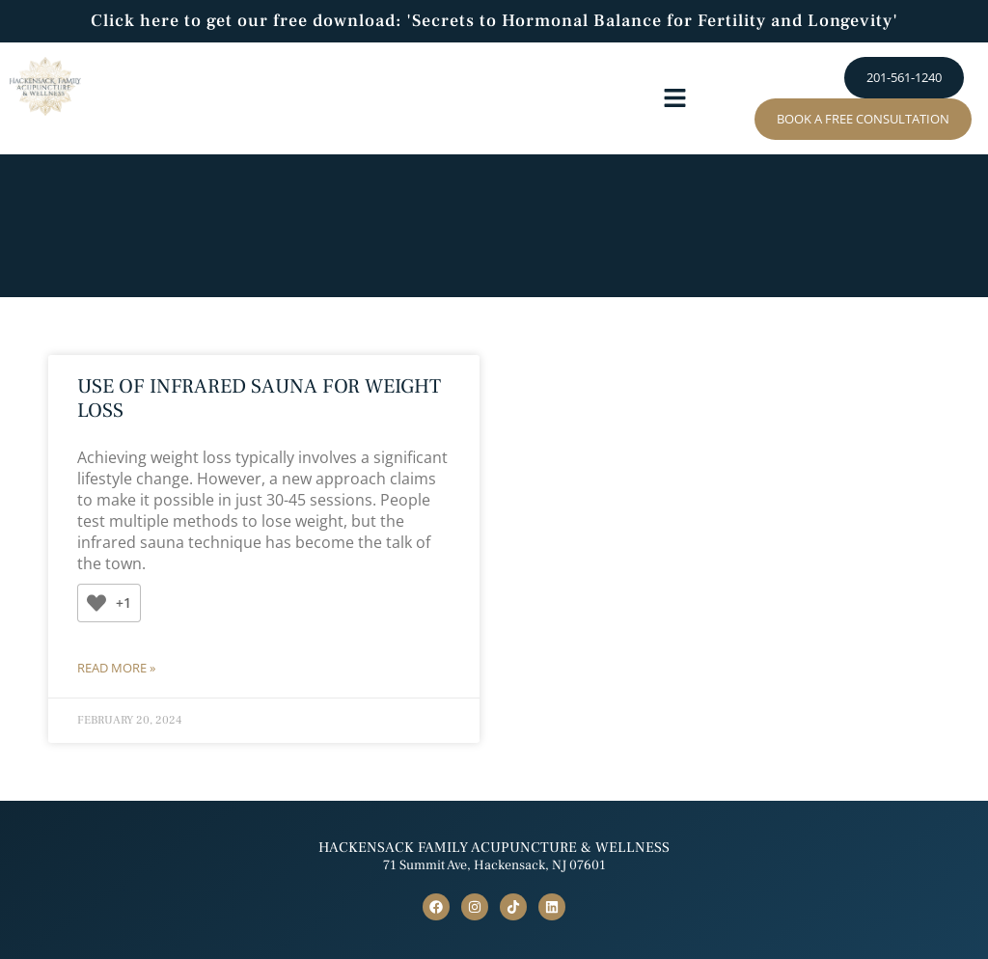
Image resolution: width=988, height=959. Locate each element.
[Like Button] (96, 603)
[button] (674, 98)
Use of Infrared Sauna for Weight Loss (259, 398)
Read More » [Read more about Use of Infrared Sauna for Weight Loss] (116, 667)
